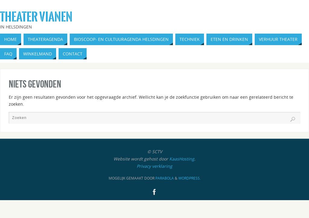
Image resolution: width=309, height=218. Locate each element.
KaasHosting (181, 159)
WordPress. (189, 178)
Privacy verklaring (154, 166)
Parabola (164, 178)
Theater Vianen (36, 17)
